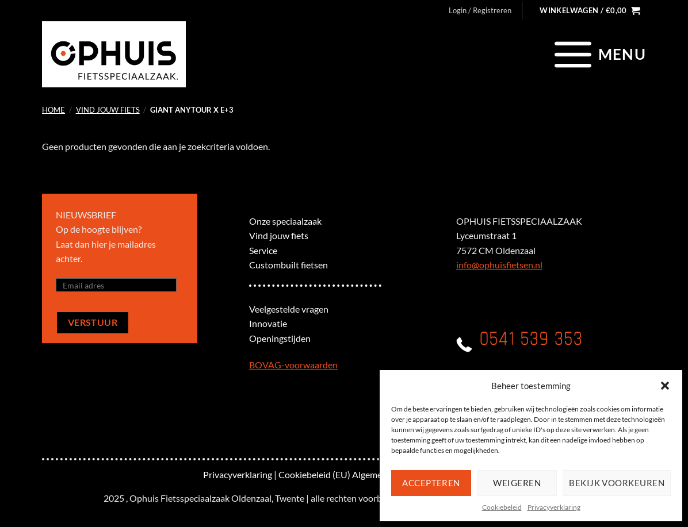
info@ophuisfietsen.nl (499, 264)
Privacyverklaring (554, 507)
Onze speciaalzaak (285, 221)
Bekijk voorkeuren (616, 483)
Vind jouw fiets (108, 109)
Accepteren (431, 483)
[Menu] (598, 54)
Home (53, 109)
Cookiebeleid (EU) (314, 474)
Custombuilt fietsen (288, 264)
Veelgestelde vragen (288, 308)
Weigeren (517, 483)
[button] (665, 385)
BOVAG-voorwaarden (293, 364)
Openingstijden (280, 338)
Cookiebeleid (502, 507)
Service (263, 250)
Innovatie (268, 323)
